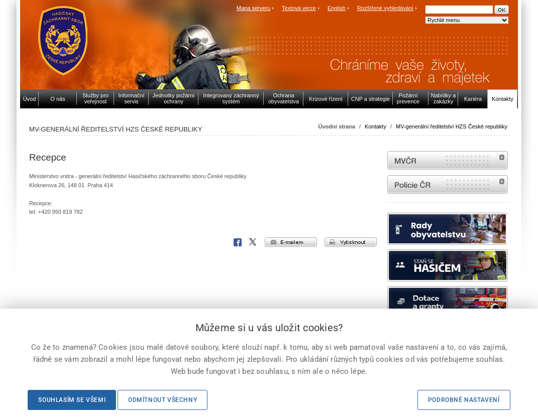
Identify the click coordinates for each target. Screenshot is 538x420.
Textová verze (299, 8)
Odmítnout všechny (162, 399)
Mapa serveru (253, 8)
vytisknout (351, 242)
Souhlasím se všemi (71, 399)
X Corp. (253, 242)
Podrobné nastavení (464, 399)
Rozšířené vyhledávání (385, 8)
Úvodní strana (336, 126)
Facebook (238, 242)
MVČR (447, 160)
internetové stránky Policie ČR (447, 184)
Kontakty (375, 126)
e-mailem (291, 242)
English (337, 8)
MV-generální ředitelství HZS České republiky (451, 126)
